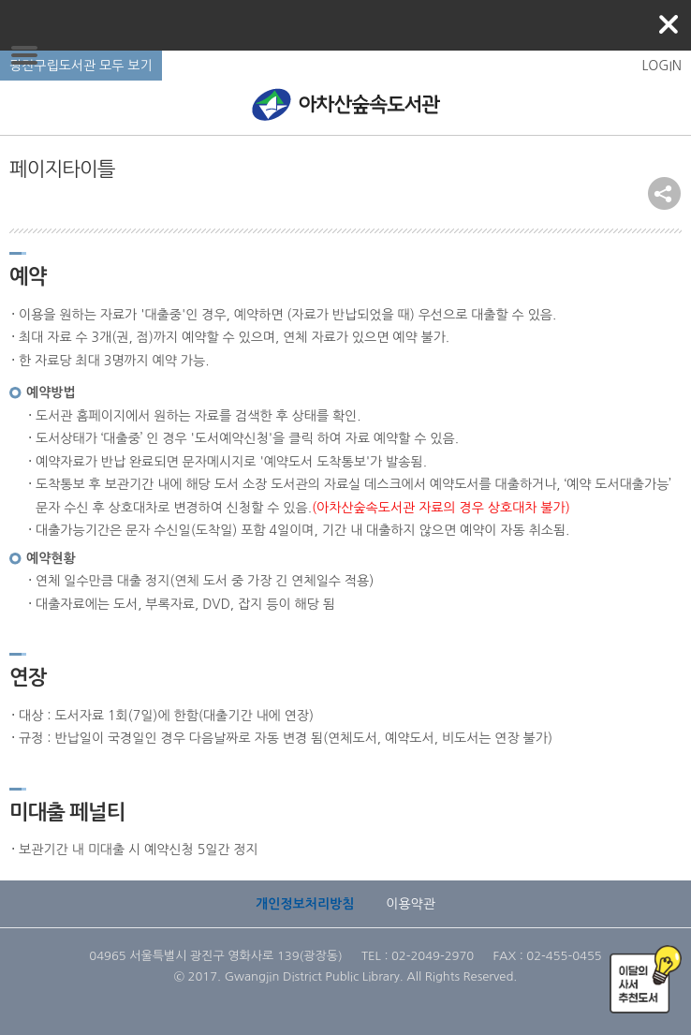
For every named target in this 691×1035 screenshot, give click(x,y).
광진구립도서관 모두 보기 (81, 65)
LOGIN (661, 65)
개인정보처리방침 (305, 903)
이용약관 (410, 903)
